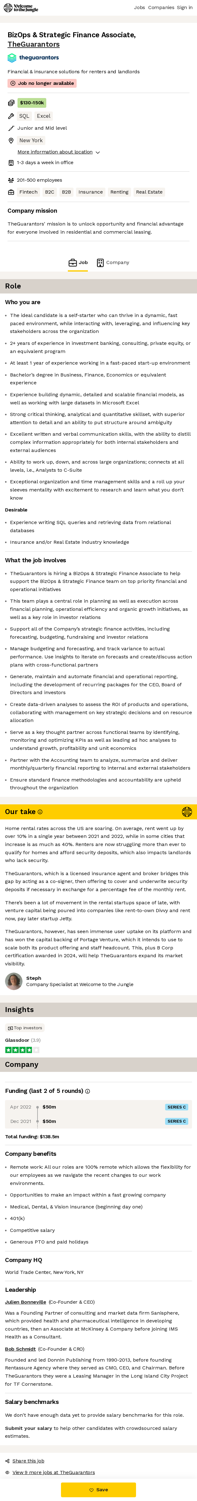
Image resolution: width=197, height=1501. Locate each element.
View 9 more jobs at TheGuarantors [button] (50, 1472)
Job (78, 262)
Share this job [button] (24, 1461)
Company (112, 262)
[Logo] (21, 7)
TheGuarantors (34, 44)
